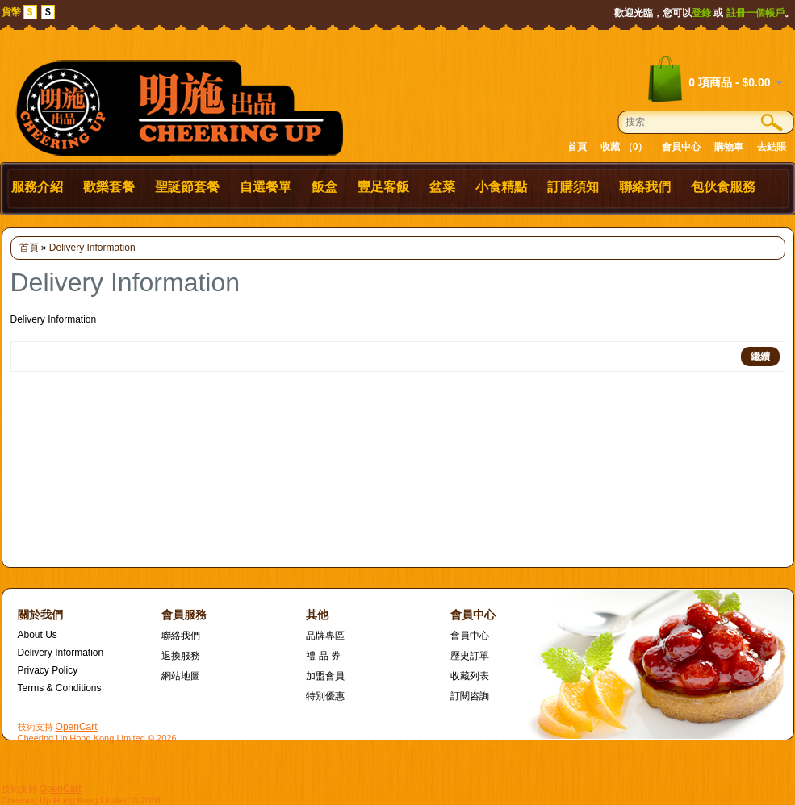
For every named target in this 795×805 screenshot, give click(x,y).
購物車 (728, 146)
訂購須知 (573, 187)
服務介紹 (37, 187)
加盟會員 (325, 676)
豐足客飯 (383, 187)
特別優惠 (325, 696)
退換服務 (180, 655)
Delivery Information (92, 247)
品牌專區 (325, 635)
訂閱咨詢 (469, 696)
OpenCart (77, 726)
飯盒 (324, 187)
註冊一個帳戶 (755, 13)
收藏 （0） (623, 146)
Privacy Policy (48, 670)
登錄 (701, 13)
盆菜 (442, 187)
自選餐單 (265, 187)
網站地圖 (180, 676)
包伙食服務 (723, 187)
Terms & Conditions (60, 688)
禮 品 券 (323, 655)
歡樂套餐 (109, 187)
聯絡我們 (645, 187)
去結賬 (771, 146)
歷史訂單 (469, 655)
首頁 (577, 146)
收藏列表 (469, 676)
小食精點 (501, 187)
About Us (37, 634)
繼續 (760, 356)
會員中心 (681, 146)
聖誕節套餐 (187, 187)
